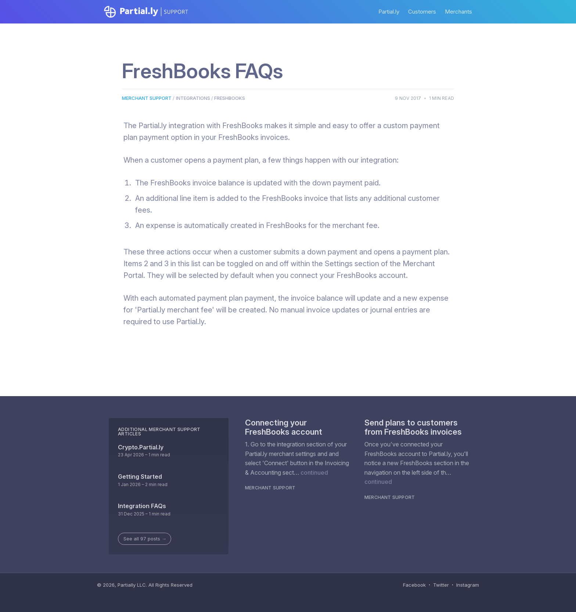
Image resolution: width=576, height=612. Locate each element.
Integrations (193, 98)
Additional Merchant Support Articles (159, 432)
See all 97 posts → (144, 539)
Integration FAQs (142, 506)
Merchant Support (147, 98)
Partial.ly (388, 11)
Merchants (458, 11)
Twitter (441, 585)
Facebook (414, 585)
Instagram (467, 585)
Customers (422, 11)
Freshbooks (229, 98)
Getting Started (140, 476)
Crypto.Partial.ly (140, 447)
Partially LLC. (132, 585)
